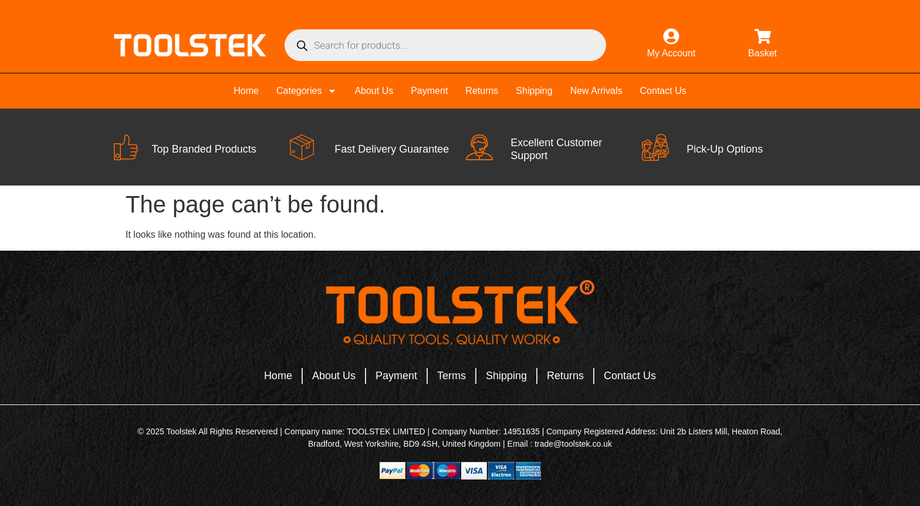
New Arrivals (596, 91)
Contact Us (663, 91)
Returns (481, 91)
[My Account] (671, 36)
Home (246, 91)
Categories (306, 91)
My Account (671, 53)
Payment (429, 91)
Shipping (534, 91)
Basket (762, 53)
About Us (373, 91)
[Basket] (763, 36)
